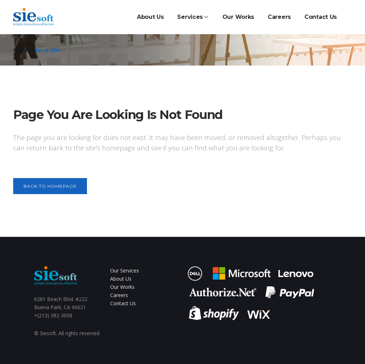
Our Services (124, 270)
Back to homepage (50, 186)
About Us (121, 278)
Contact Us (123, 303)
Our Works (122, 287)
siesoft (22, 50)
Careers (119, 295)
